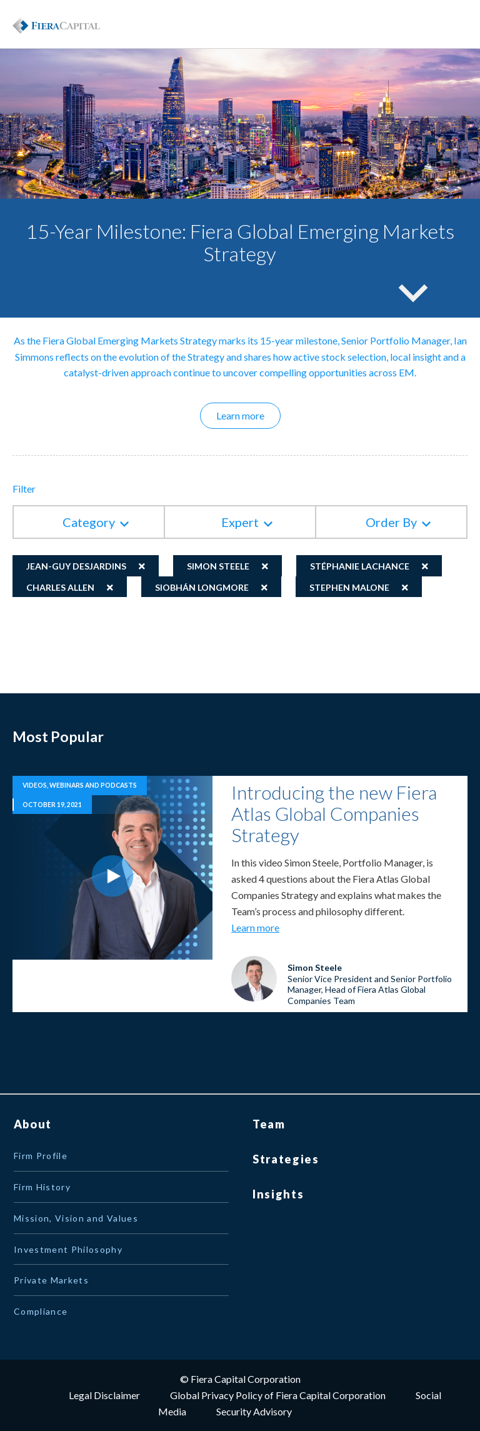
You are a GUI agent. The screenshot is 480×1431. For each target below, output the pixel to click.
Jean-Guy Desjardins (76, 566)
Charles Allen (60, 587)
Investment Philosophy (68, 1249)
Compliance (41, 1311)
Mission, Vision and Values (76, 1218)
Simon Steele (218, 566)
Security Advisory (254, 1411)
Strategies (285, 1159)
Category (88, 522)
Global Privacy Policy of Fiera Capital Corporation (278, 1395)
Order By (391, 522)
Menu (436, 24)
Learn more (248, 415)
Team (269, 1124)
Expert (240, 522)
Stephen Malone (349, 587)
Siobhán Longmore (202, 587)
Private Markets (51, 1280)
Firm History (42, 1187)
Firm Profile (41, 1155)
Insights (278, 1194)
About (33, 1124)
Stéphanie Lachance (359, 566)
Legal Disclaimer (104, 1395)
